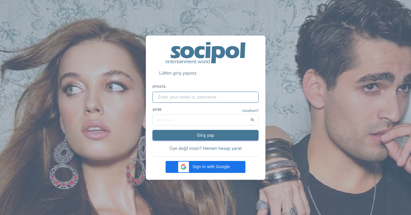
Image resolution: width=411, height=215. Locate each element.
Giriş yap (205, 135)
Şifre (157, 110)
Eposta (159, 87)
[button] (205, 167)
